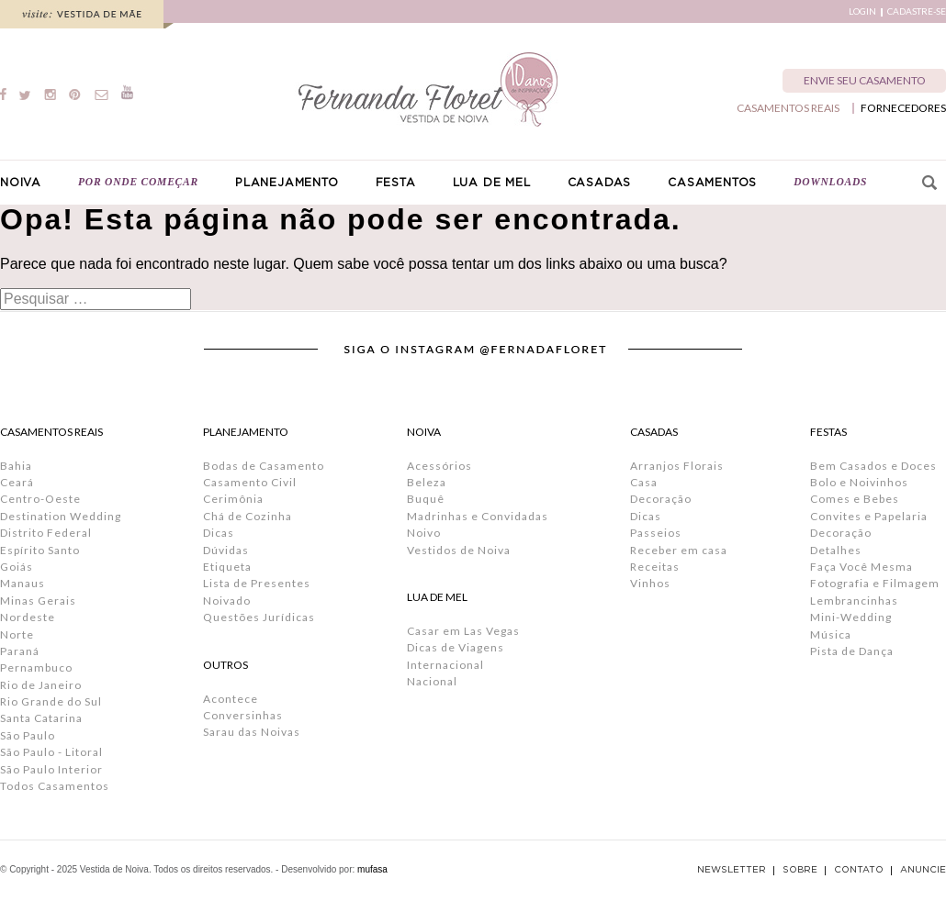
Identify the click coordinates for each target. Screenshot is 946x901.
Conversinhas (243, 715)
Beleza (426, 482)
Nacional (432, 681)
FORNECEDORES (903, 108)
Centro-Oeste (40, 499)
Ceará (17, 482)
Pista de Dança (852, 651)
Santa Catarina (41, 718)
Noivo (424, 532)
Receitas (655, 566)
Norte (17, 634)
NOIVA (20, 182)
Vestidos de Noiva (459, 550)
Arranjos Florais (677, 466)
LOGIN (862, 11)
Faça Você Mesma (861, 566)
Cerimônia (233, 499)
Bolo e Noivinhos (859, 482)
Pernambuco (36, 667)
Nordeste (27, 617)
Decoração (661, 499)
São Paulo (27, 735)
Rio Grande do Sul (51, 701)
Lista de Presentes (256, 583)
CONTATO (859, 869)
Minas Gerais (38, 600)
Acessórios (439, 466)
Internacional (445, 665)
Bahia (16, 466)
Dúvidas (226, 550)
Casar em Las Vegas (463, 631)
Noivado (227, 600)
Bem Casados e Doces (873, 466)
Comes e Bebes (854, 499)
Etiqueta (227, 566)
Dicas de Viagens (455, 647)
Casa (644, 482)
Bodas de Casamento (263, 466)
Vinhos (650, 583)
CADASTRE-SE (916, 11)
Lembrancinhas (854, 600)
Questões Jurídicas (259, 617)
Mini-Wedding (851, 617)
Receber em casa (678, 550)
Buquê (426, 499)
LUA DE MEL (492, 182)
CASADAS (600, 182)
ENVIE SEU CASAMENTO (865, 80)
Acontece (230, 699)
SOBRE (800, 869)
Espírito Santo (40, 550)
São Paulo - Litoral (51, 752)
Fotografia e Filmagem (875, 583)
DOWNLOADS (830, 181)
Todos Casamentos (54, 786)
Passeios (655, 532)
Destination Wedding (60, 516)
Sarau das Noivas (251, 732)
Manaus (22, 583)
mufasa (372, 869)
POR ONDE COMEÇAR (138, 181)
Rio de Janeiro (41, 685)
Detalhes (836, 550)
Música (830, 634)
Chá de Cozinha (247, 516)
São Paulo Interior (51, 769)
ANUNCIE (923, 869)
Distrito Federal (46, 532)
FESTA (396, 182)
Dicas (218, 532)
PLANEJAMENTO (287, 182)
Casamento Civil (250, 482)
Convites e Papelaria (869, 516)
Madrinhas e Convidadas (477, 516)
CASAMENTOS (712, 182)
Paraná (19, 651)
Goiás (16, 566)
